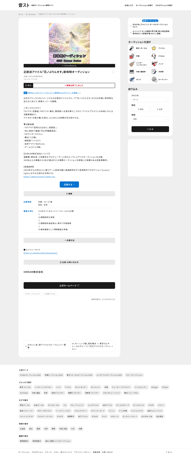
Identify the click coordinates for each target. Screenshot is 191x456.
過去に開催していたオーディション (58, 441)
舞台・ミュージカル (131, 393)
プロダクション (37, 452)
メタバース (115, 416)
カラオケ (60, 416)
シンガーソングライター (43, 387)
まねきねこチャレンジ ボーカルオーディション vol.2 (151, 26)
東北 (31, 429)
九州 (73, 429)
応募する (69, 184)
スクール (48, 452)
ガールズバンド (138, 405)
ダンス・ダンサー (81, 387)
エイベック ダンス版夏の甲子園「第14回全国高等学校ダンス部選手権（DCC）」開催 (151, 32)
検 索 (150, 130)
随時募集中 (37, 441)
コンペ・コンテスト (27, 416)
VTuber (165, 387)
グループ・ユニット (33, 294)
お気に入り (129, 5)
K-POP (151, 405)
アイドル (34, 79)
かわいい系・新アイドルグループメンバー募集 (46, 346)
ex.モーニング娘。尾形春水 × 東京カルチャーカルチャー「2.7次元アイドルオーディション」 (92, 346)
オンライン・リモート (130, 416)
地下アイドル (83, 416)
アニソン (112, 411)
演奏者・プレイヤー (92, 393)
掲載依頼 (96, 452)
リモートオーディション (134, 375)
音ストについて (66, 452)
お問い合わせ (107, 452)
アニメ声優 (123, 411)
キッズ (104, 416)
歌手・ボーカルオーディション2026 (79, 375)
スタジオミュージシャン (111, 393)
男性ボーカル (25, 405)
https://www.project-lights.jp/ (39, 176)
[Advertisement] (69, 321)
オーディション (24, 452)
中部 (46, 429)
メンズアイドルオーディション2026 (109, 375)
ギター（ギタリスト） (45, 411)
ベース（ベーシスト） (63, 411)
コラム (56, 452)
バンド (58, 387)
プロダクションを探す (164, 5)
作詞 (46, 393)
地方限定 (159, 416)
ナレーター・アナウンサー (121, 387)
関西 (53, 429)
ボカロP (95, 416)
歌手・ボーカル (25, 387)
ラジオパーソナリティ (45, 416)
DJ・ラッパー (95, 387)
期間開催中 (24, 441)
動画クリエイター (74, 393)
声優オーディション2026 (54, 375)
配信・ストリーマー (27, 411)
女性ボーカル (39, 405)
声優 (106, 387)
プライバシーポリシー (82, 452)
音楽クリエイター (58, 393)
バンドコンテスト (137, 411)
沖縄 (80, 429)
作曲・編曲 (36, 393)
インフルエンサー (141, 387)
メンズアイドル (93, 405)
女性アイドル (50, 294)
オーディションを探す (144, 5)
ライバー (161, 405)
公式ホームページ (69, 285)
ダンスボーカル (53, 405)
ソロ (64, 405)
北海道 (22, 429)
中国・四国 (63, 429)
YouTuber (24, 393)
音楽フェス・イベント (154, 411)
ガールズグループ (122, 405)
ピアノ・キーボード (98, 411)
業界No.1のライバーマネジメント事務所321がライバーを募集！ (54, 92)
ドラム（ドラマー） (81, 411)
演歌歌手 (70, 416)
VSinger (154, 387)
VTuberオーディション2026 (30, 375)
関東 (38, 429)
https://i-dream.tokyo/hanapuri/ (41, 253)
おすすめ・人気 (146, 416)
